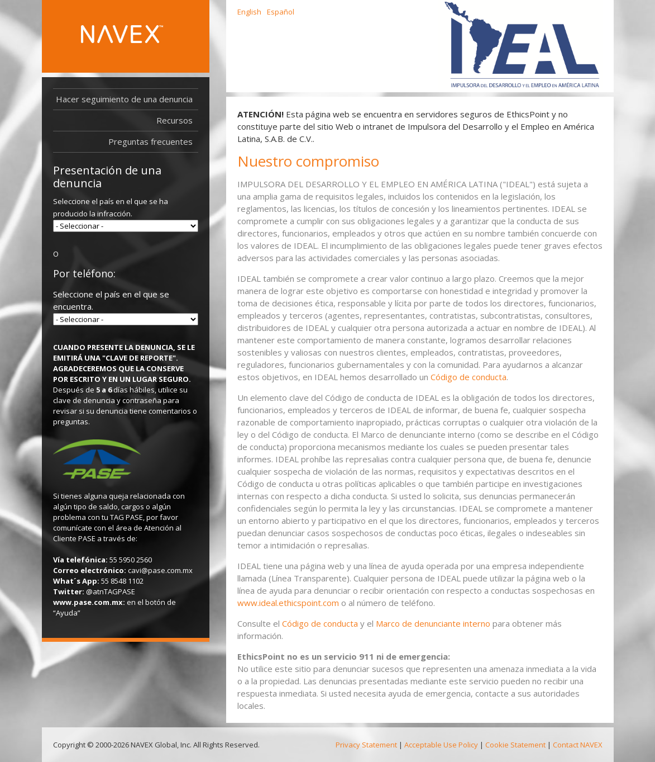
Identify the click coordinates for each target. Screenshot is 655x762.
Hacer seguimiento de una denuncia (124, 99)
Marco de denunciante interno (433, 623)
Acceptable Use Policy (441, 745)
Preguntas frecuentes (150, 141)
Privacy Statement (366, 745)
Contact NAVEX (578, 745)
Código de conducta (468, 376)
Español (280, 12)
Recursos (177, 120)
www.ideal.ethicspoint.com (288, 602)
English (249, 12)
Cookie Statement (515, 745)
